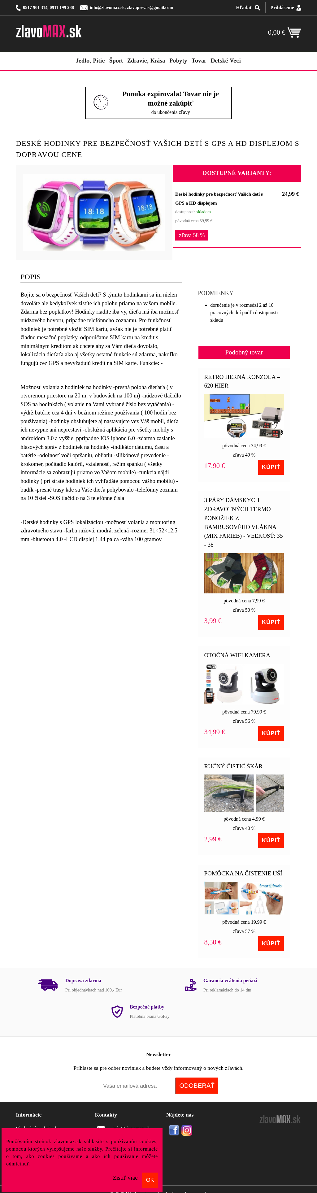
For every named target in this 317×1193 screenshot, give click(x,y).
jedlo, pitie (90, 61)
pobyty (178, 61)
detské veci (226, 61)
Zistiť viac (125, 1177)
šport (116, 61)
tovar (199, 61)
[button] (160, 178)
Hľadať (244, 7)
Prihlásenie (282, 7)
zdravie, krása (146, 61)
